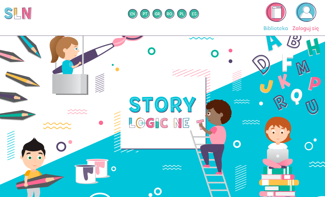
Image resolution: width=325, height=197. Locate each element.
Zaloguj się (305, 17)
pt (145, 14)
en (132, 14)
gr (157, 14)
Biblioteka (275, 17)
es (194, 14)
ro (169, 14)
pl (182, 14)
